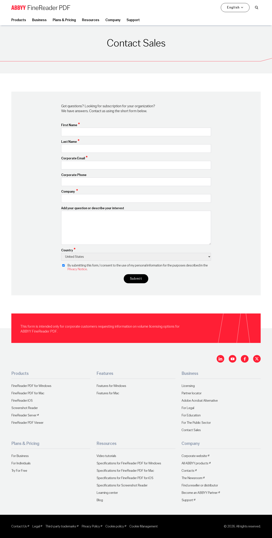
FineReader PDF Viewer (27, 423)
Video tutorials (106, 456)
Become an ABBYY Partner (200, 493)
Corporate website (194, 456)
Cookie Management (143, 526)
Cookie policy (114, 526)
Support (187, 500)
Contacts (188, 471)
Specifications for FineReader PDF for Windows (129, 463)
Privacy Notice (77, 269)
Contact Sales (191, 430)
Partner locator (192, 393)
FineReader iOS (22, 401)
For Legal (188, 408)
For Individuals (21, 463)
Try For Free (19, 471)
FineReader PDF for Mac (27, 393)
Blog (100, 500)
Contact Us (19, 526)
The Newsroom (192, 478)
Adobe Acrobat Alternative (200, 401)
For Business (20, 456)
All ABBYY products (195, 463)
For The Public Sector (196, 423)
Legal (36, 526)
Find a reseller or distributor (200, 485)
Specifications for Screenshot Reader (122, 485)
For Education (191, 415)
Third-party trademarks (60, 526)
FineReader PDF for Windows (31, 386)
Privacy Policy (91, 526)
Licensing (188, 386)
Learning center (107, 493)
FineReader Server (23, 415)
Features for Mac (108, 393)
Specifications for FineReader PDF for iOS (125, 478)
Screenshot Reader (24, 408)
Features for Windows (111, 386)
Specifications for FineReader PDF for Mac (125, 471)
